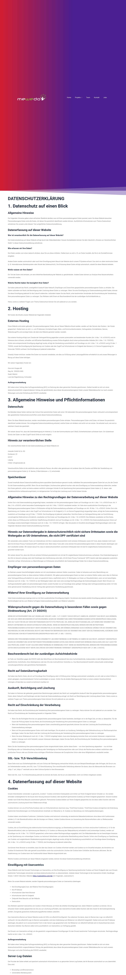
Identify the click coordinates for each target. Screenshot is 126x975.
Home (69, 97)
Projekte (78, 97)
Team (88, 97)
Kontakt (96, 97)
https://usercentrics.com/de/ (43, 876)
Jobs (105, 97)
